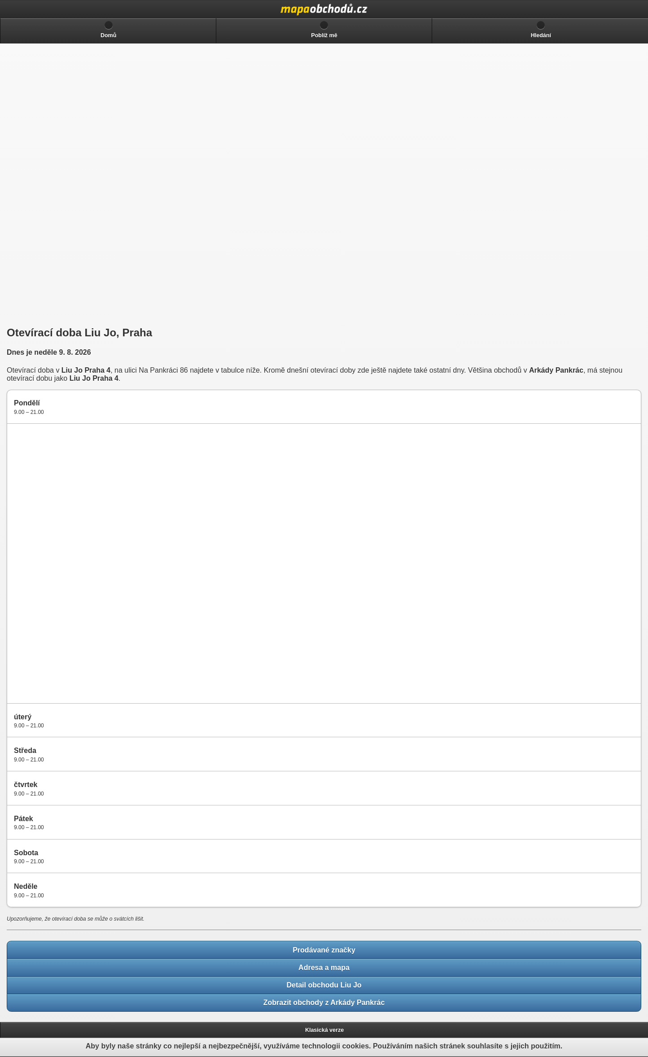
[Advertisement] (71, 184)
